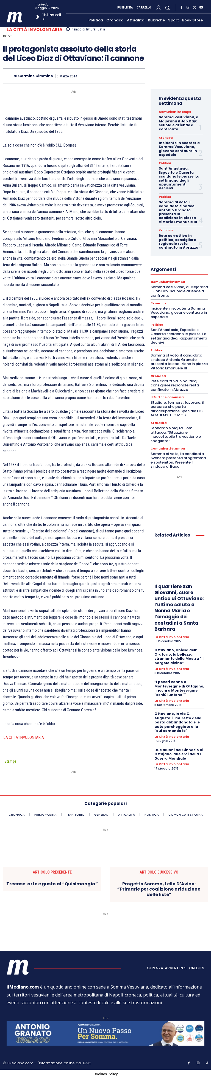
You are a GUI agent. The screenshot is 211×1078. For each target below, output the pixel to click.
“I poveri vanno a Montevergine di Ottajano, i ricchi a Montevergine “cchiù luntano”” (179, 688)
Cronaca (166, 137)
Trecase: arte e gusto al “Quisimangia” (52, 883)
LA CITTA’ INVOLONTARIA (23, 737)
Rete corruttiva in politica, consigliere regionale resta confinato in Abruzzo (178, 241)
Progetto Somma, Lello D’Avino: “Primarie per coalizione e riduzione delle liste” (158, 889)
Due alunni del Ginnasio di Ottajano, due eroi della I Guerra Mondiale (178, 753)
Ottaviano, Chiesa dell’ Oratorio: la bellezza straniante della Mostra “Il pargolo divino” (179, 656)
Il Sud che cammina (167, 397)
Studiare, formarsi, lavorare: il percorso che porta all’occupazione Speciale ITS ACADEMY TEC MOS (177, 409)
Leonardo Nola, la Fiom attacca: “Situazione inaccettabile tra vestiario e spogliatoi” (176, 434)
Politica (165, 163)
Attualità (159, 422)
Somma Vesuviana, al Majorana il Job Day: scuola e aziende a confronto (179, 123)
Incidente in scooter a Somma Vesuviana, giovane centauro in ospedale (179, 149)
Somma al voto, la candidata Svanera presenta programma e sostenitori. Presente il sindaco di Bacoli (178, 460)
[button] (167, 7)
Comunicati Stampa (175, 112)
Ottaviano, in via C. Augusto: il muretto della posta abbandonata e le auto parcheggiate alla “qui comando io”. (177, 722)
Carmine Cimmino (35, 76)
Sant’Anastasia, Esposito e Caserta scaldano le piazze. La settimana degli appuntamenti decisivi (179, 178)
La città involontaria (35, 29)
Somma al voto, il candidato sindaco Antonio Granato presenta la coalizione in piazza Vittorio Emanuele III (178, 212)
